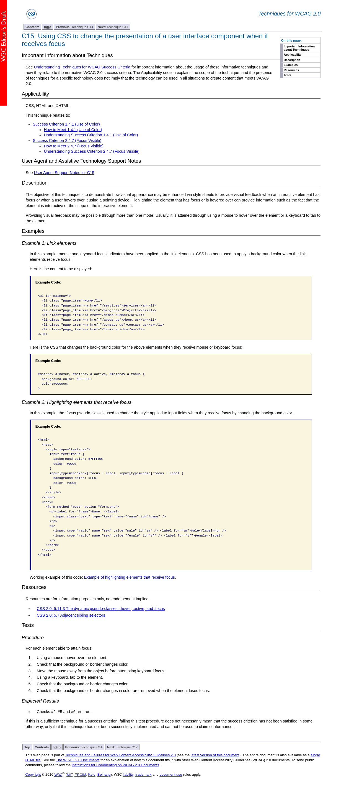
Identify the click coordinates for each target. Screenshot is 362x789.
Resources (291, 70)
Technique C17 (113, 27)
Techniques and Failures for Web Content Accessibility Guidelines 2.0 (120, 755)
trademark (143, 775)
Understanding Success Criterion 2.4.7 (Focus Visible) (91, 151)
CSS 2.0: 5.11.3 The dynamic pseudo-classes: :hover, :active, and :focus (101, 608)
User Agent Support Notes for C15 (64, 172)
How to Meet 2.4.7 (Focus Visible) (74, 146)
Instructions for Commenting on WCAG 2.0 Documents (115, 765)
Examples (291, 65)
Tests (287, 75)
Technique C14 (74, 27)
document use (170, 775)
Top (27, 747)
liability (128, 775)
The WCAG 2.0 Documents (78, 760)
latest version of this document (215, 755)
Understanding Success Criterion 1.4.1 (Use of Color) (91, 135)
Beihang (104, 775)
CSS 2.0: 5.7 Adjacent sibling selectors (71, 615)
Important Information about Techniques (299, 48)
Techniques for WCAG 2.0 (289, 14)
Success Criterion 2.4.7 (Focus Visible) (67, 140)
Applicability (292, 54)
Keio (91, 775)
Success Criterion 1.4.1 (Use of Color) (66, 124)
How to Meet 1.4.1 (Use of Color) (73, 129)
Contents (32, 27)
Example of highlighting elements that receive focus (129, 577)
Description (292, 60)
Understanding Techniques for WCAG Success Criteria (82, 67)
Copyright (33, 775)
